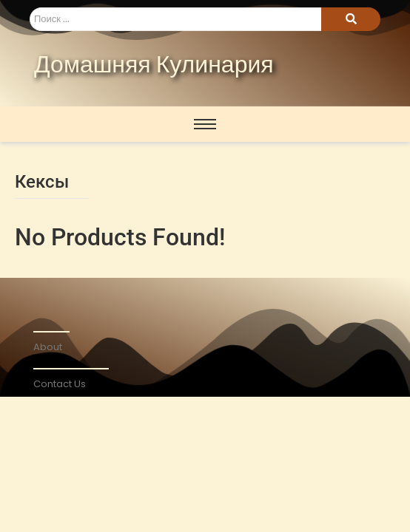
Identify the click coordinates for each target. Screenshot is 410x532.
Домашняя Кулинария (154, 66)
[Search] (175, 19)
